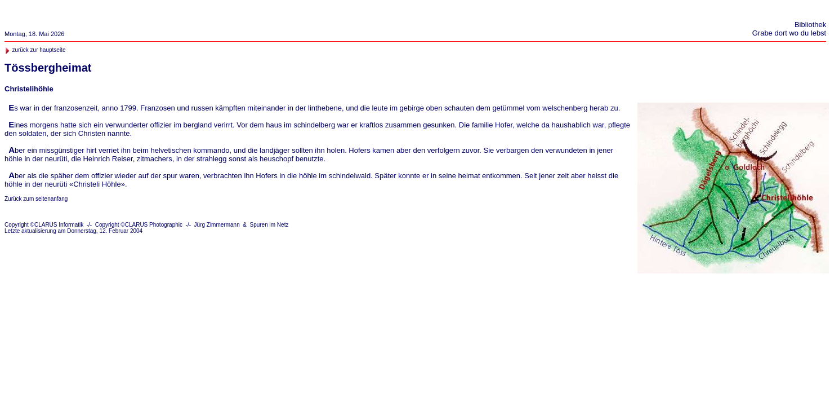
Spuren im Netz (269, 225)
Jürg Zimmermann (217, 225)
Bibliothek (810, 24)
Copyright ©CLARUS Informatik (44, 225)
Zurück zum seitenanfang (36, 199)
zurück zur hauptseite (38, 50)
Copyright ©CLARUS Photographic (138, 225)
